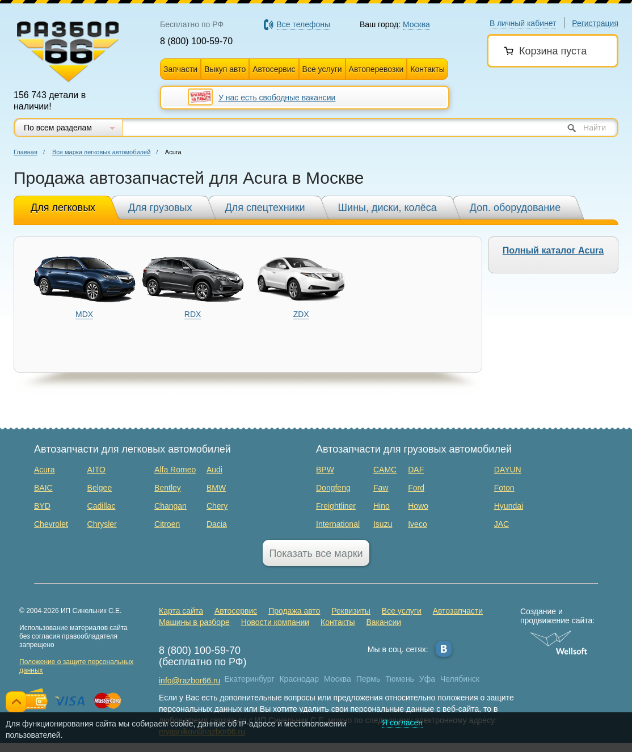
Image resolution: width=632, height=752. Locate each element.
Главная (25, 152)
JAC (501, 524)
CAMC (385, 469)
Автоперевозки (376, 69)
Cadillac (101, 505)
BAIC (43, 487)
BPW (325, 469)
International (338, 524)
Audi (214, 469)
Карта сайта (181, 610)
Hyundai (508, 505)
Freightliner (336, 505)
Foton (504, 487)
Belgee (99, 487)
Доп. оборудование (515, 207)
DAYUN (507, 469)
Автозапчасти (458, 610)
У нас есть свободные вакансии (276, 97)
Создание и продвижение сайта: (559, 616)
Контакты (427, 69)
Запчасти (180, 69)
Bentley (167, 487)
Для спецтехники (265, 207)
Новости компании (275, 622)
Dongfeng (333, 487)
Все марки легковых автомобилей (101, 152)
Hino (381, 505)
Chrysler (102, 524)
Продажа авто (294, 610)
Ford (416, 487)
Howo (418, 505)
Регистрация (595, 23)
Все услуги (322, 69)
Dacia (217, 524)
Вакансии (383, 622)
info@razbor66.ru (189, 680)
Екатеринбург (250, 678)
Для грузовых (160, 207)
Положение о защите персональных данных (76, 666)
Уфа (427, 678)
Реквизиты (350, 610)
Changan (170, 505)
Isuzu (382, 524)
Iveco (417, 524)
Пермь (368, 678)
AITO (96, 469)
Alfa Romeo (175, 469)
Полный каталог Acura (553, 250)
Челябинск (459, 678)
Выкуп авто (225, 69)
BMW (216, 487)
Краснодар (299, 678)
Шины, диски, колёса (387, 207)
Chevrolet (51, 524)
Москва (337, 678)
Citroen (167, 524)
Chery (217, 505)
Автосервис (273, 69)
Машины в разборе (194, 622)
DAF (416, 469)
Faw (380, 487)
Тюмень (399, 678)
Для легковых (63, 207)
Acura (44, 469)
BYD (42, 505)
